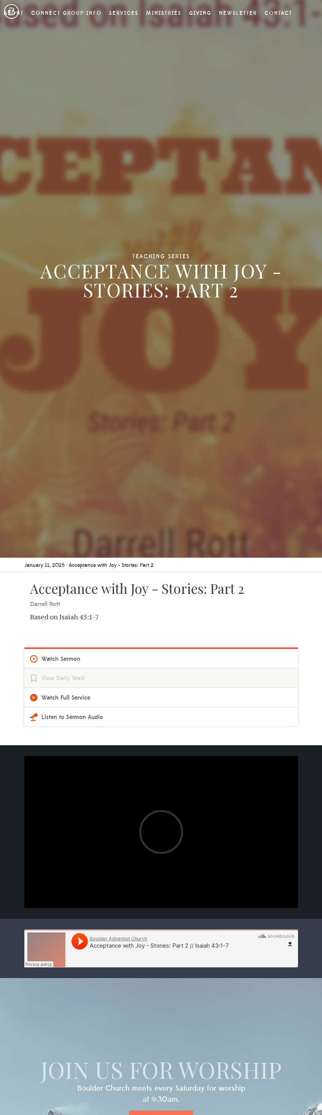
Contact (278, 13)
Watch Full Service (65, 697)
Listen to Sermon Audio (72, 717)
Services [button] (123, 13)
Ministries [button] (163, 13)
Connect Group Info (66, 13)
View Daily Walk (63, 678)
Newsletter (238, 13)
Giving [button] (200, 13)
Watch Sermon (60, 659)
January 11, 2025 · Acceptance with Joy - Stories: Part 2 (89, 565)
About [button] (14, 13)
